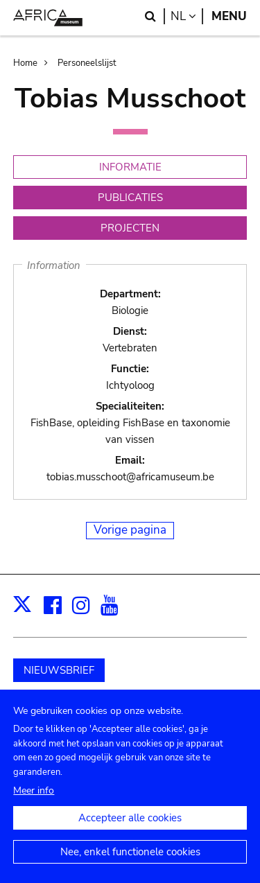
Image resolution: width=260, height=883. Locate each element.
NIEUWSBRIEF (59, 670)
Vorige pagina (130, 530)
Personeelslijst (87, 63)
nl (187, 16)
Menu (229, 16)
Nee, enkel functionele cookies (130, 867)
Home (25, 63)
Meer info (33, 806)
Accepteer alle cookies (130, 833)
